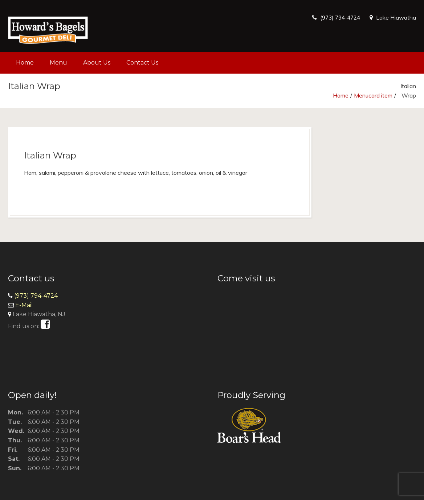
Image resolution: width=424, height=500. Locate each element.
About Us (96, 62)
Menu (58, 62)
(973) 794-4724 (338, 17)
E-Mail (24, 305)
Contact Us (142, 62)
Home (25, 62)
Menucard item (373, 95)
